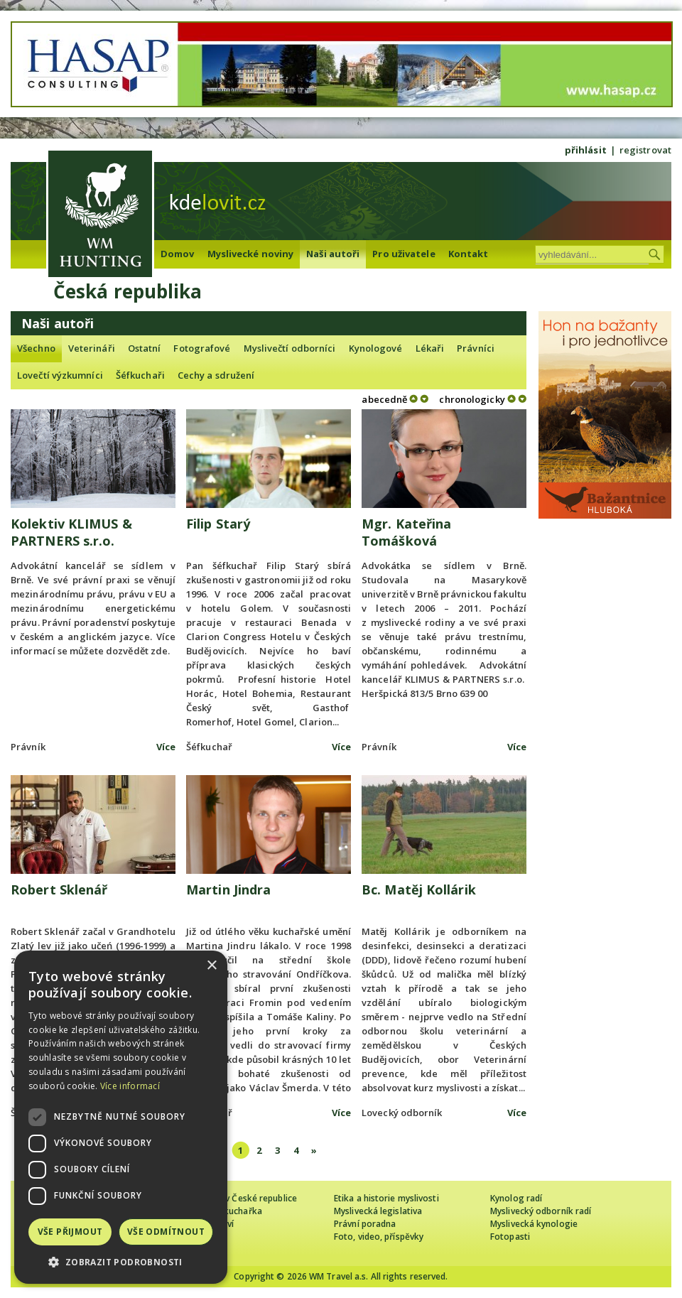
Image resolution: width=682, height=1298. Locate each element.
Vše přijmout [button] (70, 1232)
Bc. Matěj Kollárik (419, 889)
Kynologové (376, 348)
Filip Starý (218, 523)
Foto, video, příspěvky (378, 1237)
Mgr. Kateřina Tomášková (406, 532)
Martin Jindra (228, 889)
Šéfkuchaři (140, 375)
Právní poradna (365, 1224)
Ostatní (144, 348)
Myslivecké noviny (250, 253)
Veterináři (91, 348)
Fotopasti (510, 1237)
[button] (120, 1262)
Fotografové (201, 348)
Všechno (36, 348)
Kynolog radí (516, 1198)
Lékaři (430, 348)
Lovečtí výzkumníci (60, 375)
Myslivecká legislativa (378, 1211)
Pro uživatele (403, 253)
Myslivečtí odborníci (290, 348)
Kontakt (468, 253)
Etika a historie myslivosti (386, 1198)
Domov (178, 253)
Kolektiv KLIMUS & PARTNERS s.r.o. (71, 532)
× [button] (211, 966)
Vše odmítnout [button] (166, 1232)
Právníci (475, 348)
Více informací (130, 1086)
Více (165, 746)
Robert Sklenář (59, 889)
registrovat (645, 150)
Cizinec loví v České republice (237, 1198)
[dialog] (120, 1117)
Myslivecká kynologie (534, 1224)
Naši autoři (332, 253)
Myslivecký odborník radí (540, 1211)
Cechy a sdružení (216, 375)
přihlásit (586, 150)
